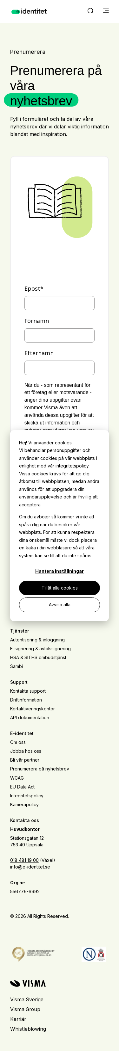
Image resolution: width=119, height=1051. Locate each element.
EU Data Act (22, 786)
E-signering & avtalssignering (40, 648)
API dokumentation (29, 717)
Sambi (16, 666)
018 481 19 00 (24, 860)
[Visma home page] (59, 983)
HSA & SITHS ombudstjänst (38, 657)
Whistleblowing (28, 1029)
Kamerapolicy (24, 804)
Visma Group (25, 1009)
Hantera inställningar (59, 571)
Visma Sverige (26, 1000)
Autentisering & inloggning (37, 639)
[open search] (90, 11)
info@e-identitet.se (30, 866)
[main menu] (106, 11)
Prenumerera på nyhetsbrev (39, 768)
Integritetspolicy (26, 795)
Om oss (18, 742)
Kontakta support (28, 691)
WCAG (17, 778)
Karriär (18, 1019)
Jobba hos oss (25, 751)
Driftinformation (26, 699)
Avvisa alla (59, 604)
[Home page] (29, 11)
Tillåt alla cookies (60, 587)
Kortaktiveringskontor (32, 708)
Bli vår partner (24, 760)
